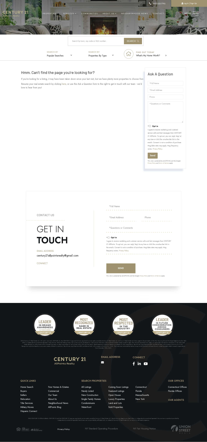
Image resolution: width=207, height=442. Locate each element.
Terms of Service (164, 163)
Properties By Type (98, 55)
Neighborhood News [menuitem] (134, 13)
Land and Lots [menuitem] (115, 403)
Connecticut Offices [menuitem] (177, 387)
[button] (133, 41)
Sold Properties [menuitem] (115, 407)
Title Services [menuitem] (26, 403)
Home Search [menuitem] (26, 387)
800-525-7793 (157, 3)
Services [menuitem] (68, 13)
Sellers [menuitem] (23, 395)
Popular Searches (55, 55)
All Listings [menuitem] (86, 387)
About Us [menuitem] (108, 13)
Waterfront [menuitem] (86, 407)
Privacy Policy (157, 149)
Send (152, 155)
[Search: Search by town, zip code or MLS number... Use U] (105, 41)
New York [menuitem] (140, 399)
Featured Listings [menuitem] (116, 391)
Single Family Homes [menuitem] (91, 399)
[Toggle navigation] (195, 12)
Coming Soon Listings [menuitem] (118, 387)
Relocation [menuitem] (25, 399)
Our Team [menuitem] (52, 395)
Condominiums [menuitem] (88, 403)
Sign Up (193, 3)
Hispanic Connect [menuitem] (28, 411)
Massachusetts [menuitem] (142, 395)
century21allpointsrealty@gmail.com (57, 256)
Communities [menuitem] (89, 13)
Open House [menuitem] (114, 395)
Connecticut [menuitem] (141, 387)
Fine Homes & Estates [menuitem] (58, 387)
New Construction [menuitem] (89, 395)
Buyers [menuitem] (23, 391)
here (64, 84)
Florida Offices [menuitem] (175, 391)
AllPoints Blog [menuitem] (54, 407)
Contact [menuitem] (158, 13)
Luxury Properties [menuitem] (116, 399)
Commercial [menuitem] (53, 391)
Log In (186, 3)
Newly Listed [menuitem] (87, 391)
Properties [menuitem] (49, 13)
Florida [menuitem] (138, 391)
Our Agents (176, 400)
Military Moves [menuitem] (27, 407)
